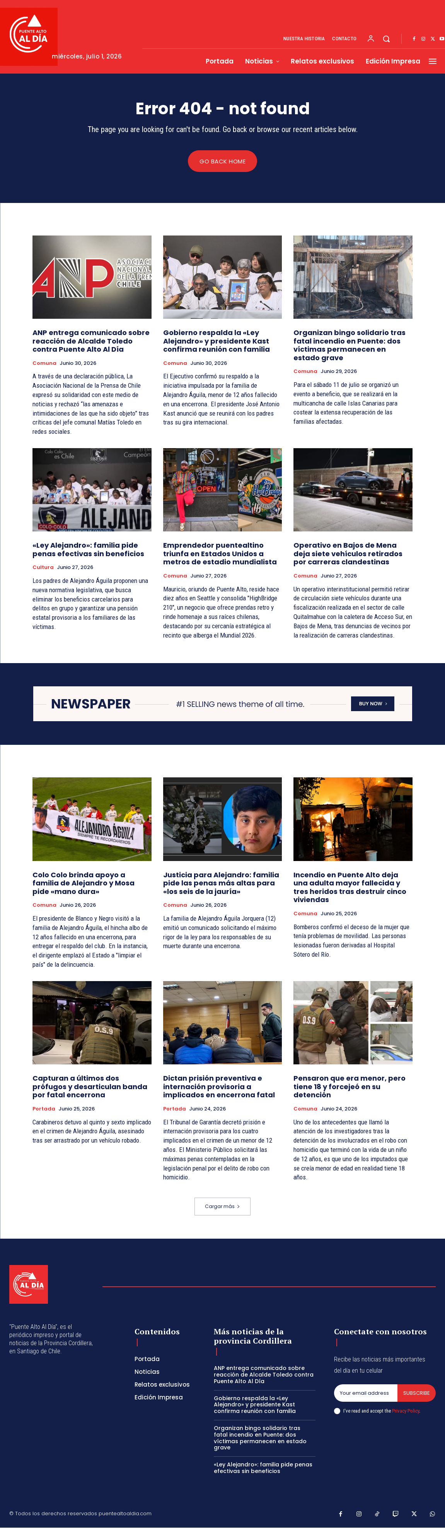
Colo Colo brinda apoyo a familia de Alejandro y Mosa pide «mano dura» (83, 883)
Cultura (43, 568)
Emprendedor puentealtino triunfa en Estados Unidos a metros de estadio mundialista (220, 554)
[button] (386, 38)
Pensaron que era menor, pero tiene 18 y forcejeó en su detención (349, 1087)
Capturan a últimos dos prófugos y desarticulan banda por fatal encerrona (89, 1087)
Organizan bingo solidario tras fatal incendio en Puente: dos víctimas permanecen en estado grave (349, 345)
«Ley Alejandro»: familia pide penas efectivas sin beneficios (88, 550)
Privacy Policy (405, 1411)
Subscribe (416, 1393)
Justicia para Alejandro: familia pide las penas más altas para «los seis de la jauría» (221, 883)
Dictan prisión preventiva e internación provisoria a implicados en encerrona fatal (219, 1087)
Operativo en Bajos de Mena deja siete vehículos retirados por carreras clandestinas (347, 554)
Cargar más (222, 1206)
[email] (365, 1393)
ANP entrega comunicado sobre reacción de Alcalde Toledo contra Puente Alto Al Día (91, 341)
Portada (43, 1109)
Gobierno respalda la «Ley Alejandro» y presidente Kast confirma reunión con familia (216, 341)
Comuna (44, 363)
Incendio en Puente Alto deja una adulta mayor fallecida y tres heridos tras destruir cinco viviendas (349, 887)
